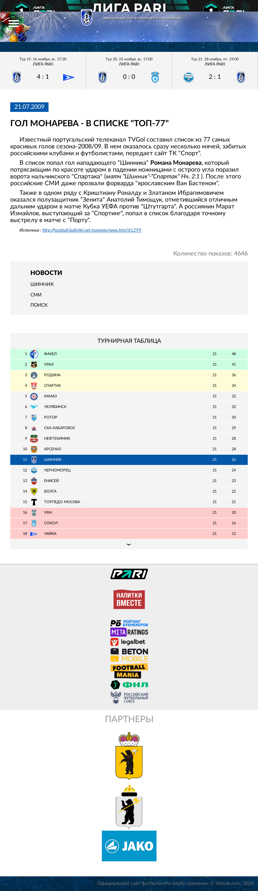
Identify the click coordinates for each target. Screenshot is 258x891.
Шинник (42, 284)
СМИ (36, 295)
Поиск (38, 305)
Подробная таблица (129, 544)
